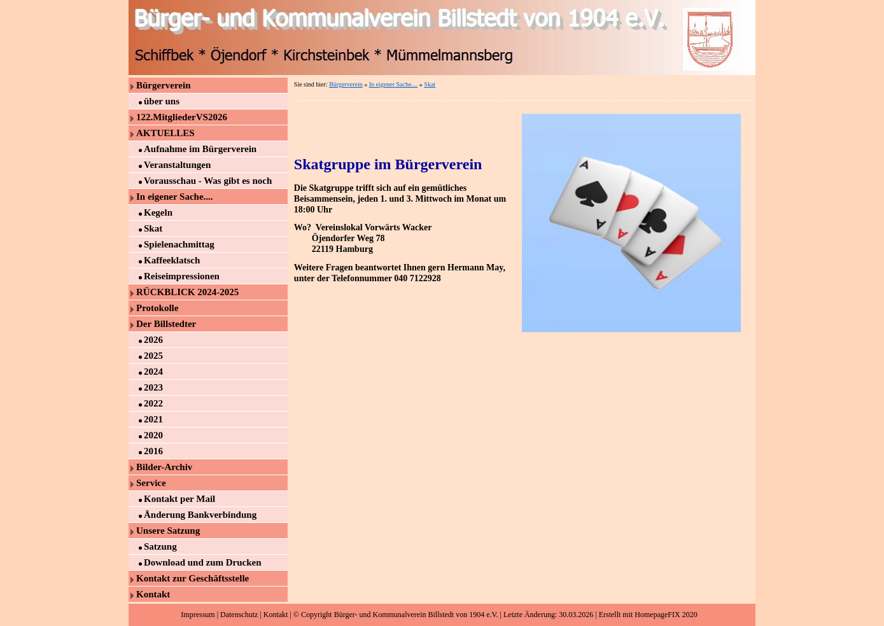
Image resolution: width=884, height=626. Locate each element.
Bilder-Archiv (164, 467)
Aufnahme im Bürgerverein (200, 149)
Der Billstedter (166, 324)
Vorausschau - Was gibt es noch (208, 181)
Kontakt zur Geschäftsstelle (192, 578)
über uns (161, 101)
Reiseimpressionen (182, 276)
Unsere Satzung (168, 530)
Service (151, 483)
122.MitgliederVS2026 (181, 117)
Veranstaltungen (177, 165)
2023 (153, 387)
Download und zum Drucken (203, 562)
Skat (153, 228)
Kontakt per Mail (179, 499)
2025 (153, 356)
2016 (153, 451)
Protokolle (157, 308)
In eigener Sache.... (174, 196)
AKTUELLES (165, 133)
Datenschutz (239, 614)
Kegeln (158, 212)
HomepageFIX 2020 (666, 614)
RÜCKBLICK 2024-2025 (187, 292)
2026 (153, 340)
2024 (153, 371)
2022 (153, 403)
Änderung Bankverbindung (200, 515)
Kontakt (153, 594)
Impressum (197, 614)
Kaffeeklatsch (172, 260)
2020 (153, 435)
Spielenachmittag (179, 244)
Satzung (160, 546)
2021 (153, 419)
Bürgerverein (163, 85)
